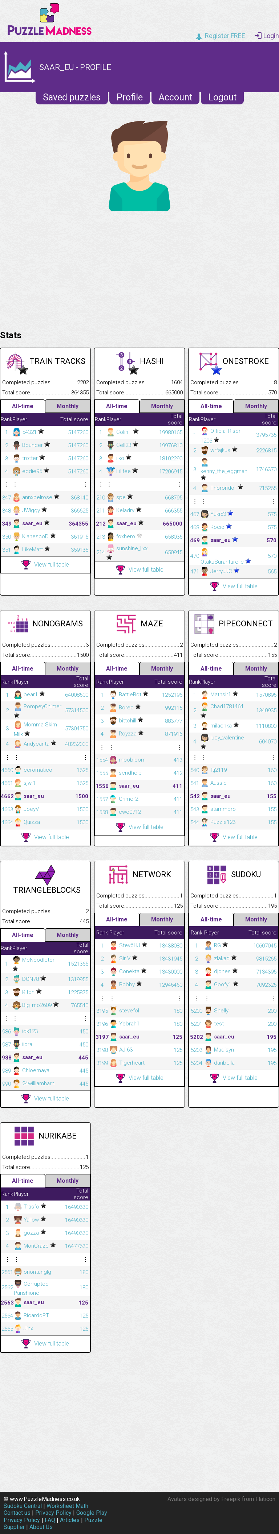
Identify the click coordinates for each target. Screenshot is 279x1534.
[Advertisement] (139, 269)
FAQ (50, 1520)
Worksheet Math (67, 1505)
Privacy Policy (53, 1512)
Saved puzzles (72, 97)
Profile (130, 97)
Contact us (17, 1512)
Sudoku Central (23, 1505)
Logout (222, 97)
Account (175, 97)
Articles (70, 1520)
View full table (45, 564)
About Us (41, 1526)
